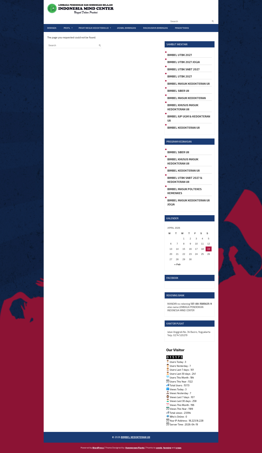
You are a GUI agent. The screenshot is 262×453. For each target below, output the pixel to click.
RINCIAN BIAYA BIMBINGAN (155, 28)
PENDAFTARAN (182, 28)
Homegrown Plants (134, 447)
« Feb (177, 264)
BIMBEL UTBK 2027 (179, 55)
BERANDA (51, 28)
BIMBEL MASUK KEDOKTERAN (186, 98)
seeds (159, 447)
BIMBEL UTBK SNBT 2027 (183, 69)
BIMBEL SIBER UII (178, 90)
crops (178, 447)
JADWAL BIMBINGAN (126, 28)
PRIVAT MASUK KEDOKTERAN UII (96, 26)
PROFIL (69, 26)
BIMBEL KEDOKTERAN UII (183, 127)
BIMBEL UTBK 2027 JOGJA (183, 62)
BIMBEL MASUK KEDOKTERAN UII (188, 83)
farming (167, 447)
